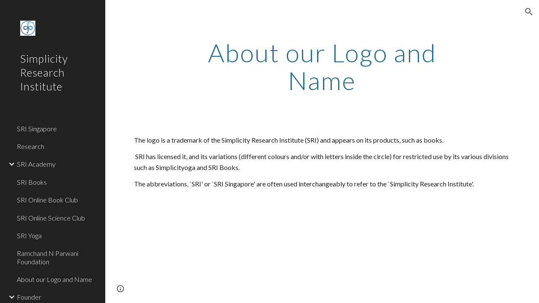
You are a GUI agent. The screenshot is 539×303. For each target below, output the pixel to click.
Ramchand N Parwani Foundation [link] (47, 257)
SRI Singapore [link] (37, 129)
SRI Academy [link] (36, 164)
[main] (322, 66)
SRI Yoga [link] (29, 235)
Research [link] (30, 146)
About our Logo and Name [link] (54, 279)
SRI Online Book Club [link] (47, 200)
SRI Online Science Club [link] (51, 218)
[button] (529, 12)
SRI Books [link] (32, 182)
